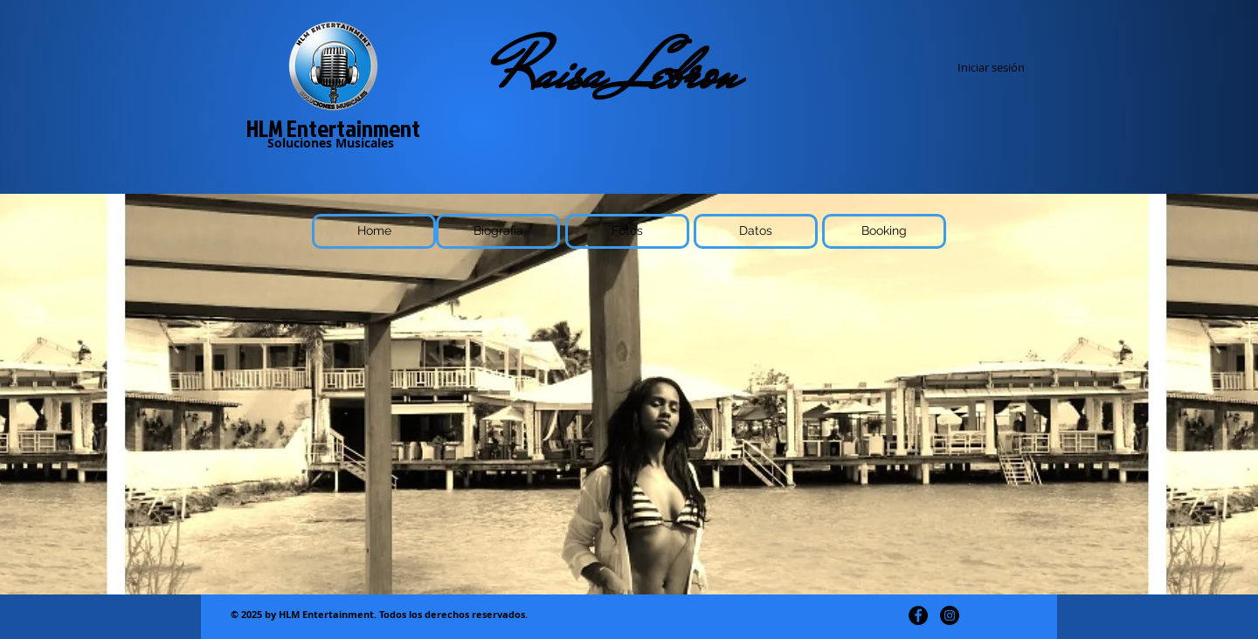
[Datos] (756, 231)
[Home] (374, 231)
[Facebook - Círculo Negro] (918, 615)
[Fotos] (627, 231)
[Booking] (884, 231)
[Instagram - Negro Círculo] (949, 615)
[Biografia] (498, 231)
